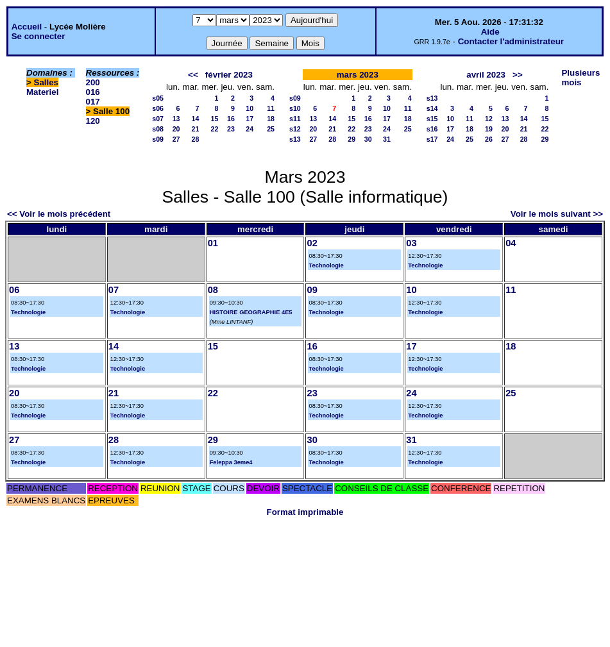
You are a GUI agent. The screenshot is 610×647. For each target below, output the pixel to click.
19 (489, 129)
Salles (46, 82)
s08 (158, 129)
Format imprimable (305, 512)
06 (14, 290)
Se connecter (38, 36)
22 (215, 129)
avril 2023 (485, 75)
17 (249, 118)
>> (518, 75)
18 (271, 118)
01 (213, 243)
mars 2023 (357, 75)
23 (231, 129)
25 (271, 129)
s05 (158, 98)
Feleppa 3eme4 (231, 462)
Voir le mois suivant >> (557, 214)
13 (176, 118)
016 (93, 92)
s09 (158, 139)
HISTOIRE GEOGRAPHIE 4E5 (251, 312)
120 (93, 121)
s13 (295, 139)
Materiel (42, 92)
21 (195, 129)
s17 (432, 139)
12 (489, 118)
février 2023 (229, 75)
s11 (295, 118)
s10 (295, 108)
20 (176, 129)
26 (489, 139)
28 (195, 139)
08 (213, 290)
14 (195, 118)
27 (176, 139)
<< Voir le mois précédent (58, 214)
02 (312, 243)
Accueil (27, 26)
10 (249, 108)
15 (215, 118)
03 (411, 243)
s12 (295, 129)
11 (271, 108)
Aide (490, 32)
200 (93, 82)
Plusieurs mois (580, 77)
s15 (432, 118)
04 (510, 243)
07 (113, 290)
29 (351, 139)
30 (368, 139)
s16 (432, 129)
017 (93, 101)
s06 (158, 108)
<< (193, 75)
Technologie (326, 265)
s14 (432, 108)
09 (312, 290)
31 (387, 139)
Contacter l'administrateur (511, 41)
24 (249, 129)
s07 (158, 118)
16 (231, 118)
